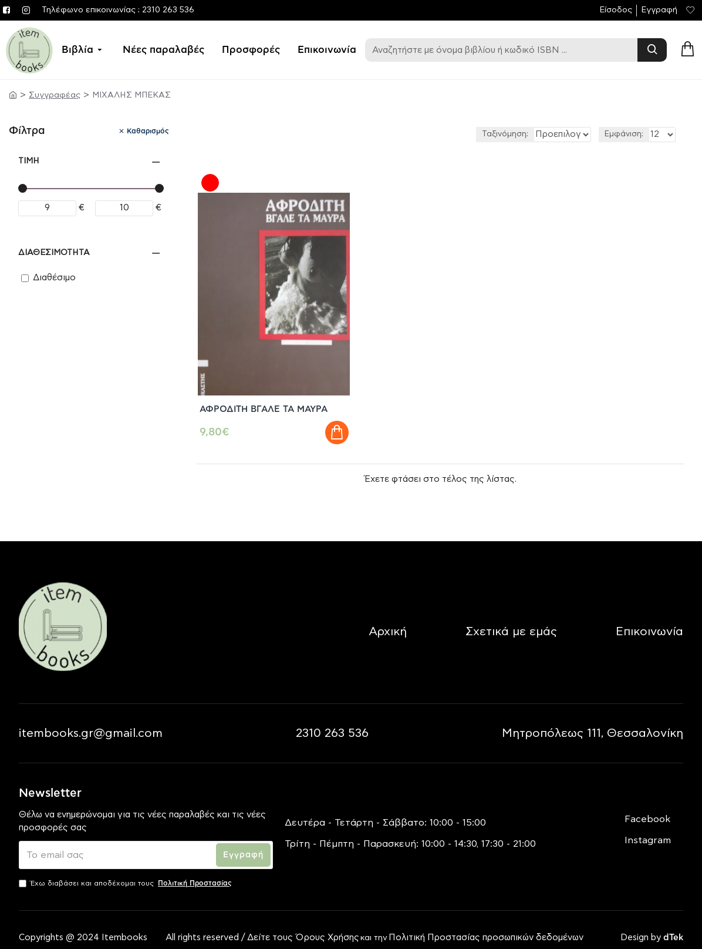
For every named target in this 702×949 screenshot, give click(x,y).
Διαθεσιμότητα (54, 253)
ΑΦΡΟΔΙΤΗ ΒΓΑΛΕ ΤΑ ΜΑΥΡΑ (270, 381)
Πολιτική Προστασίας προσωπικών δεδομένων (487, 921)
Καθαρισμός (148, 131)
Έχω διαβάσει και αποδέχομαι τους (126, 866)
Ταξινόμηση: (460, 134)
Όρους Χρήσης (327, 921)
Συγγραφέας (54, 95)
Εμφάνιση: (624, 134)
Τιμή (28, 161)
